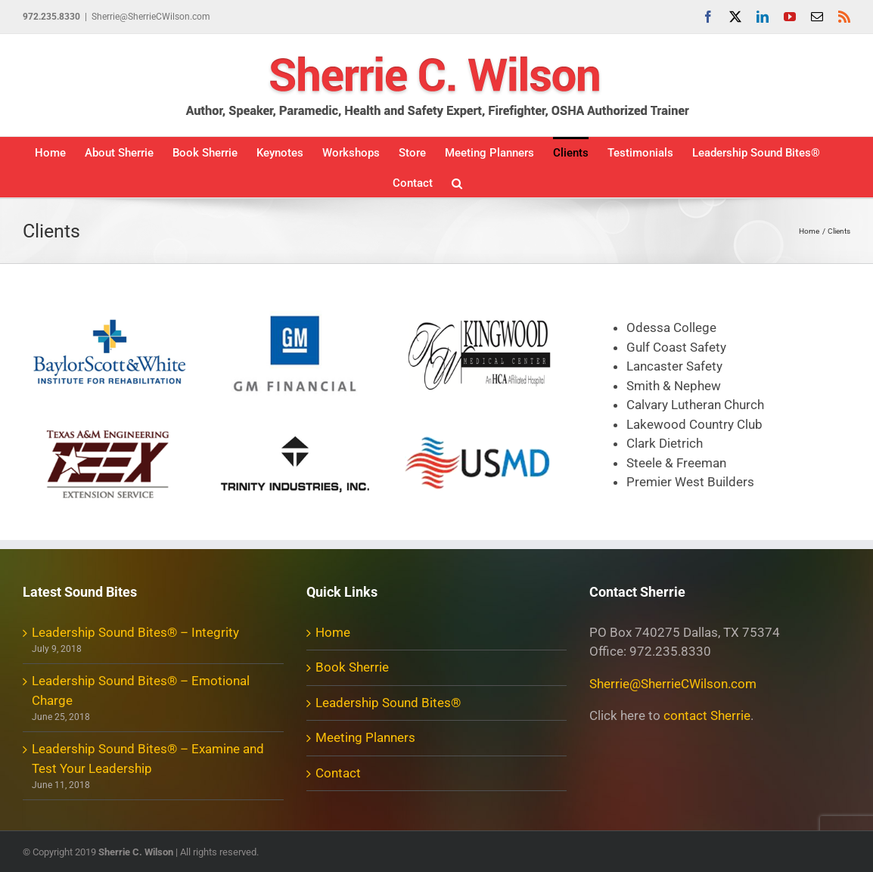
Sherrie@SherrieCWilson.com (151, 16)
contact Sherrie (706, 715)
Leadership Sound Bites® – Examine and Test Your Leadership (148, 758)
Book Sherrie (352, 667)
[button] (457, 182)
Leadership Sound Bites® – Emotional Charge (141, 690)
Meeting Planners (365, 737)
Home (332, 632)
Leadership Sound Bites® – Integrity (135, 632)
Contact (338, 772)
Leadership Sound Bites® (388, 702)
